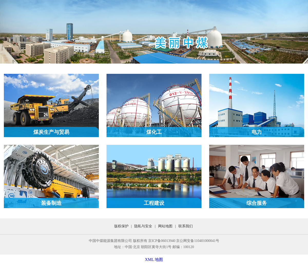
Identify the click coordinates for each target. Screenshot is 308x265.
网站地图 (165, 226)
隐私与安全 (143, 226)
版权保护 (121, 226)
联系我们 (185, 226)
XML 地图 (154, 259)
